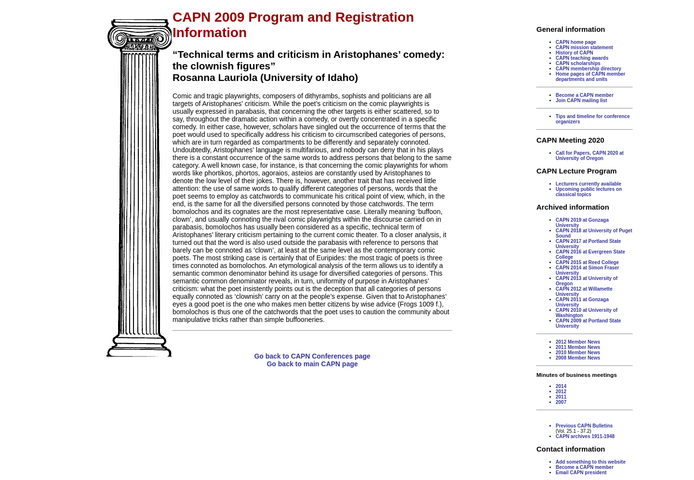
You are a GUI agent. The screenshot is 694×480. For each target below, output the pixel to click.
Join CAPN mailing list (581, 100)
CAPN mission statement (584, 47)
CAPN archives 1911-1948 (585, 436)
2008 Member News (578, 357)
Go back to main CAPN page (312, 364)
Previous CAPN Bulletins (584, 425)
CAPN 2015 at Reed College (587, 262)
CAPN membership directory (588, 68)
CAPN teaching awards (582, 58)
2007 (561, 402)
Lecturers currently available (588, 184)
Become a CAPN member (585, 95)
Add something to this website (591, 462)
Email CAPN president (581, 472)
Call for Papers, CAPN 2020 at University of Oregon (590, 155)
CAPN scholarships (578, 63)
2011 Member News (578, 347)
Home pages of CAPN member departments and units (590, 76)
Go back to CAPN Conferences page (312, 356)
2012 (561, 391)
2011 (561, 397)
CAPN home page (576, 42)
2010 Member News (578, 352)
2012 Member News (578, 342)
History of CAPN (574, 52)
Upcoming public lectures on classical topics (589, 192)
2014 (561, 386)
